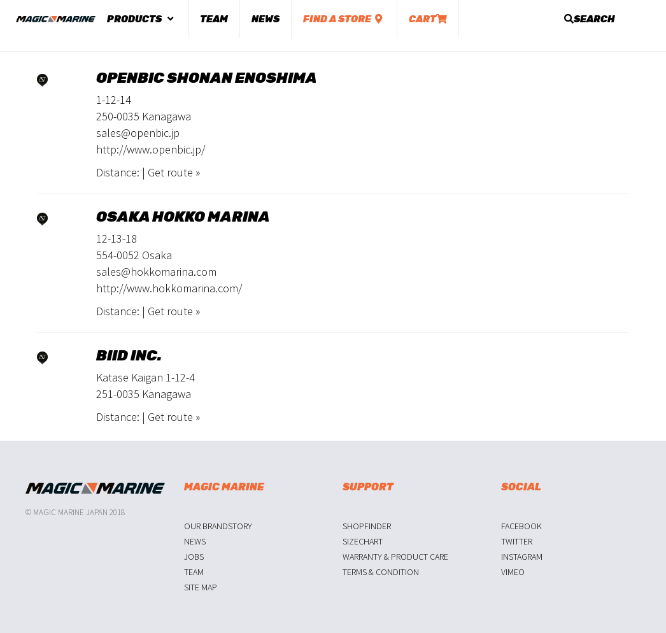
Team (214, 19)
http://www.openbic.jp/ (150, 149)
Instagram (521, 556)
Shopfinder (367, 526)
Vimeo (513, 572)
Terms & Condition (381, 572)
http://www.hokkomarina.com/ (169, 288)
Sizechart (363, 541)
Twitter (516, 541)
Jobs (194, 556)
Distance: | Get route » (148, 172)
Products (141, 19)
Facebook (521, 526)
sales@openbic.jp (138, 132)
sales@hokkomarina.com (156, 271)
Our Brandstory (218, 526)
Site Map (200, 587)
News (266, 19)
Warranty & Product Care (395, 556)
